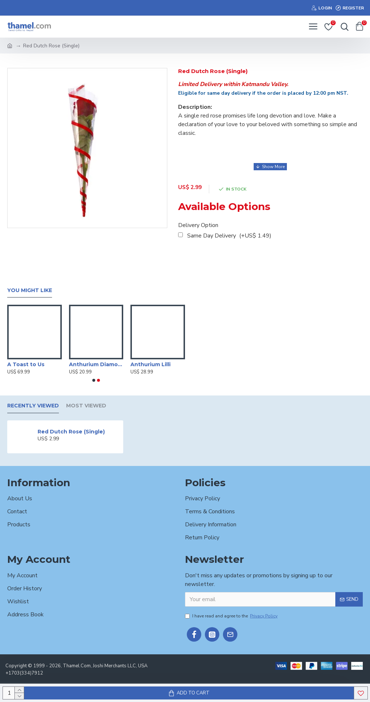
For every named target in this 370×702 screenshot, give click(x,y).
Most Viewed (86, 406)
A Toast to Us (25, 364)
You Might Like (29, 290)
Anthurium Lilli (150, 364)
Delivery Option (198, 225)
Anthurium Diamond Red (96, 364)
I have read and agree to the (232, 616)
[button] (93, 380)
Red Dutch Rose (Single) (71, 431)
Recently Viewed (33, 406)
